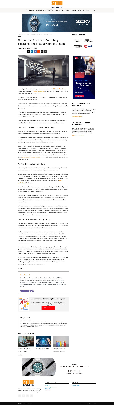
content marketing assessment (31, 157)
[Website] (31, 291)
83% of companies (38, 91)
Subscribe (81, 10)
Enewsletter (49, 10)
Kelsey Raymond (23, 48)
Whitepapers (65, 10)
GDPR (95, 403)
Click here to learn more (78, 135)
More (88, 10)
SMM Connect (76, 385)
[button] (94, 10)
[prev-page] (19, 355)
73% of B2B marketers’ (59, 89)
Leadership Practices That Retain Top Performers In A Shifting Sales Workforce (59, 350)
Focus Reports (39, 10)
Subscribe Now (48, 307)
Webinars (57, 10)
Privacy (86, 403)
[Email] (33, 291)
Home (25, 10)
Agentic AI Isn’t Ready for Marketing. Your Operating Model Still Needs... (24, 350)
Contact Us (48, 390)
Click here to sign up (77, 116)
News (23, 34)
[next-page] (21, 355)
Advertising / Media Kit (51, 387)
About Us (47, 385)
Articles (31, 10)
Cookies (90, 403)
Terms (82, 403)
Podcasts (73, 10)
